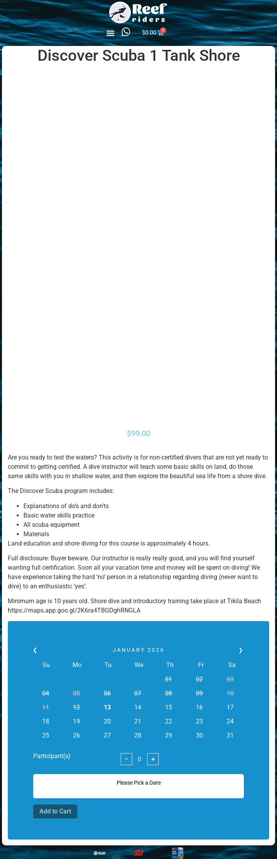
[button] (110, 32)
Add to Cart (55, 811)
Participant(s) (52, 756)
